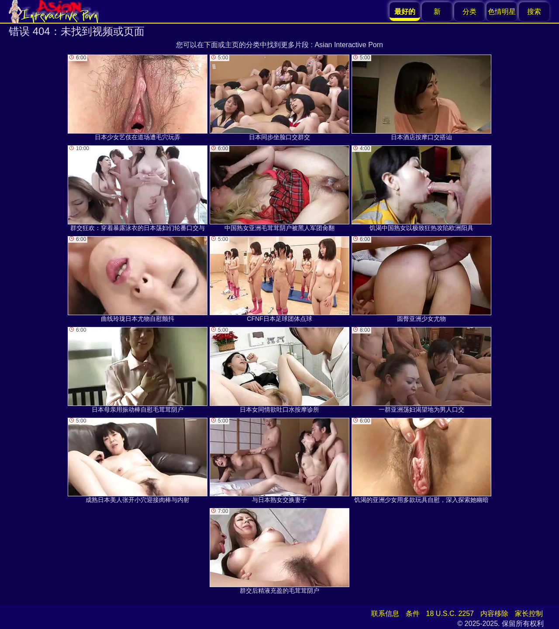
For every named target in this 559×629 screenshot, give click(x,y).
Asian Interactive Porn (348, 44)
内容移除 (494, 613)
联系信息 (385, 613)
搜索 (534, 11)
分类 (469, 11)
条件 (413, 613)
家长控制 (529, 613)
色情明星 (502, 11)
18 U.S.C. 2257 (450, 613)
